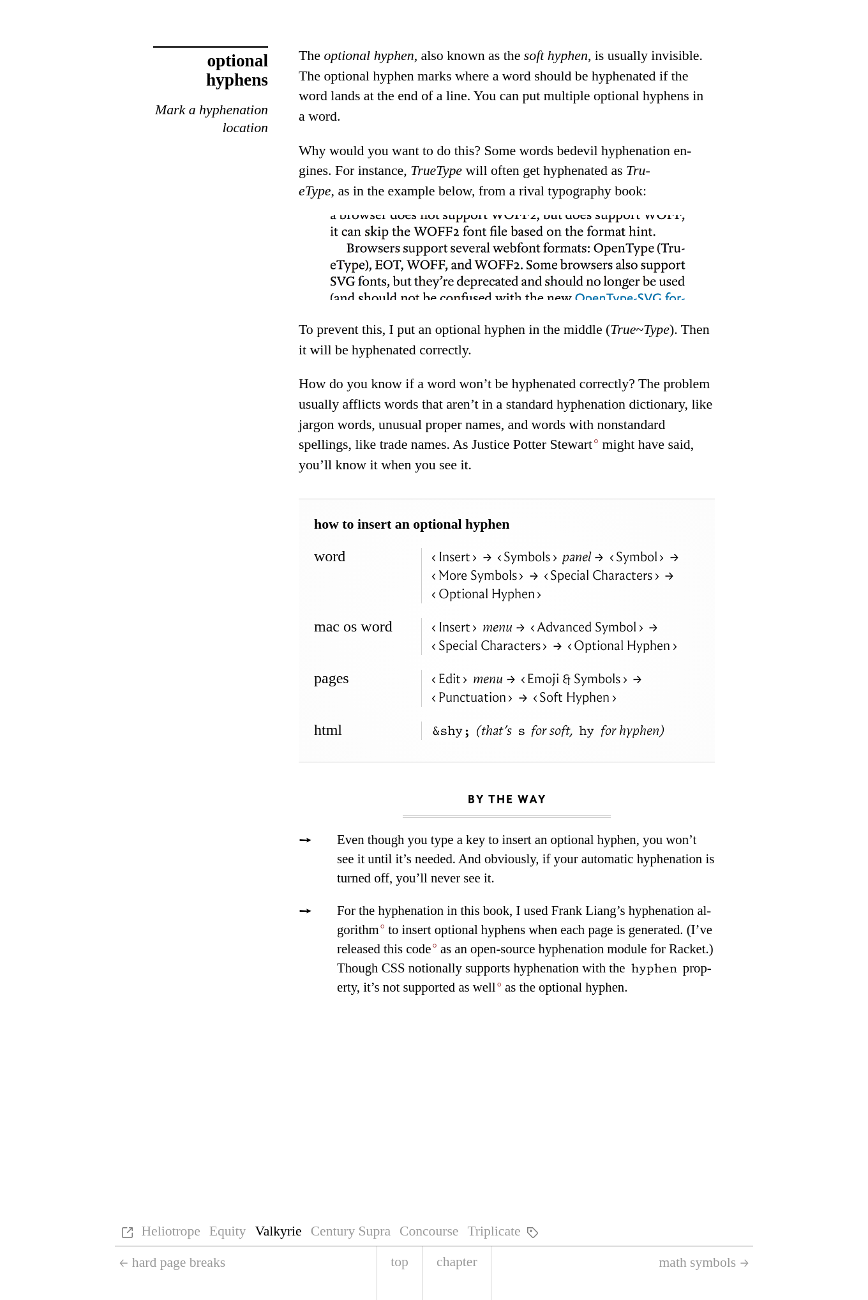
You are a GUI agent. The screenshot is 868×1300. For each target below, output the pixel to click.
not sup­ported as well (439, 987)
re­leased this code (384, 949)
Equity (227, 1231)
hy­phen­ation (411, 910)
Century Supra (351, 1231)
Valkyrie (278, 1231)
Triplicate (493, 1231)
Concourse (429, 1231)
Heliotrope (170, 1231)
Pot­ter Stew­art (552, 444)
